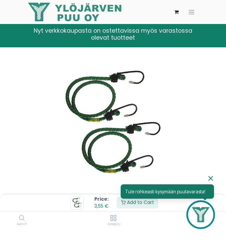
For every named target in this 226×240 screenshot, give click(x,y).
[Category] (113, 218)
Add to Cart (137, 202)
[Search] (22, 218)
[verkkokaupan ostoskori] (176, 12)
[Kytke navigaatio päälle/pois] (191, 12)
